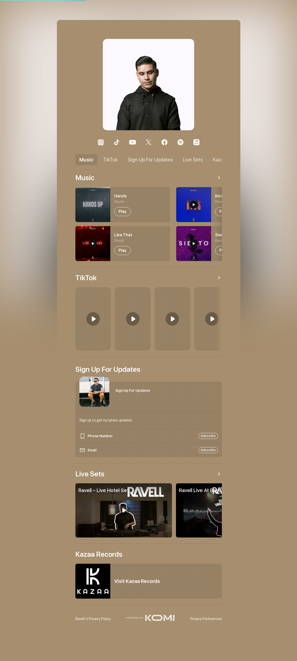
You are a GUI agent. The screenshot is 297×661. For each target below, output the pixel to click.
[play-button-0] (122, 211)
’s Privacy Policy (93, 619)
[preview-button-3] (194, 244)
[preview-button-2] (194, 205)
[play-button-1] (122, 250)
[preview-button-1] (93, 244)
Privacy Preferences (206, 619)
